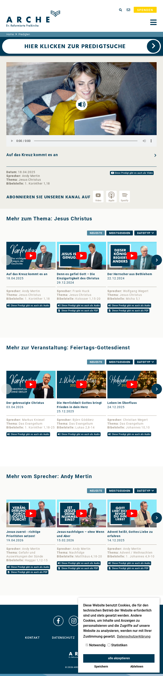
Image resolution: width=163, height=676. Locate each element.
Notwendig (95, 645)
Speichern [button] (101, 666)
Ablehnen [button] (136, 666)
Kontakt (32, 637)
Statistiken (117, 645)
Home (10, 34)
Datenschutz (63, 637)
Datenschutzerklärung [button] (133, 636)
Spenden (145, 10)
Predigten (24, 34)
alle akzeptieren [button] (119, 658)
